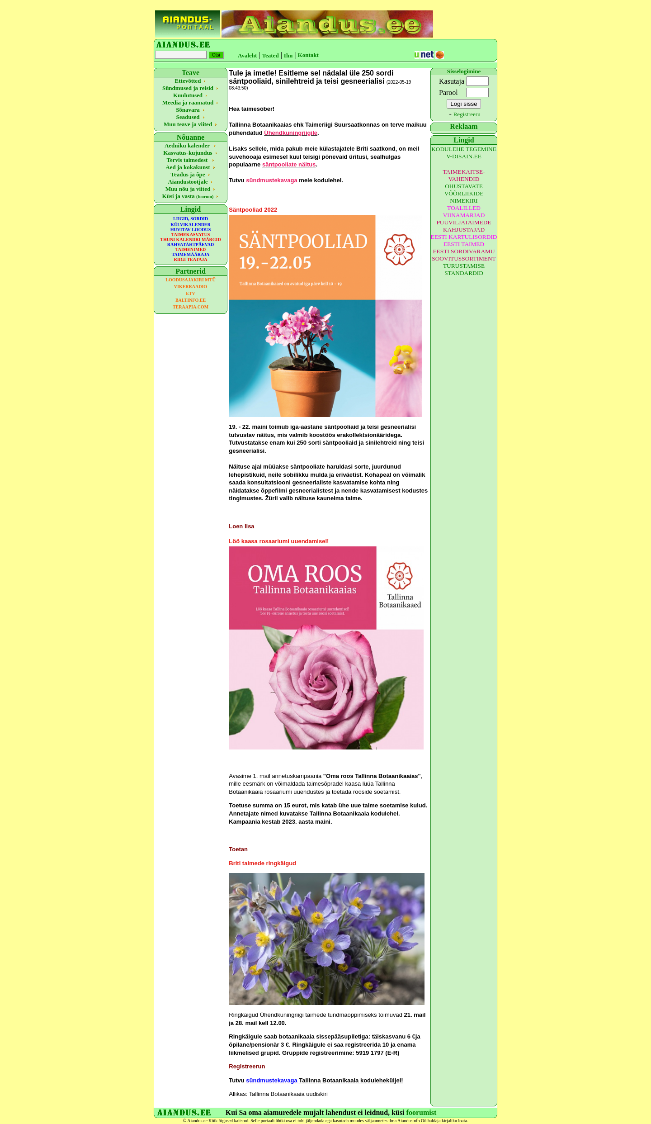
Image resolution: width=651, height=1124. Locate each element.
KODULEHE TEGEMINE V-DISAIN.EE (463, 153)
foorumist (421, 1112)
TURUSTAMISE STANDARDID (464, 269)
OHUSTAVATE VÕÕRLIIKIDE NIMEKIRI (464, 193)
